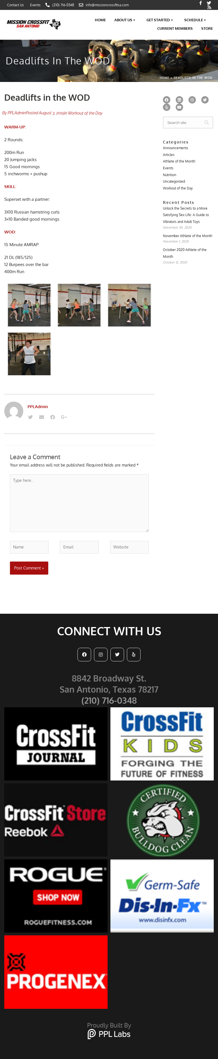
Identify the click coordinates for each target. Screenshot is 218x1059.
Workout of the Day (85, 113)
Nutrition (169, 175)
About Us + (126, 20)
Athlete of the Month (179, 161)
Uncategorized (174, 181)
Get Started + (161, 20)
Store (207, 28)
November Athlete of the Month (187, 236)
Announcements (175, 148)
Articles (169, 155)
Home (100, 20)
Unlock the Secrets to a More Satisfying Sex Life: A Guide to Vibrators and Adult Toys (186, 215)
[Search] (207, 122)
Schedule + (196, 20)
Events (168, 168)
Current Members (175, 28)
